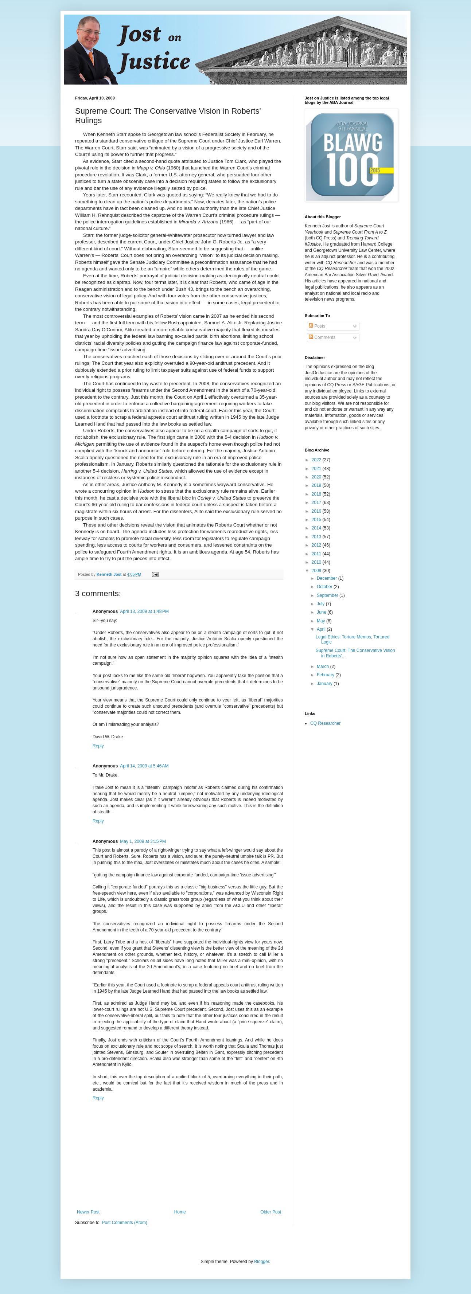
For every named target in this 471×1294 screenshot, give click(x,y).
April (322, 629)
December (327, 578)
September (328, 595)
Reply (98, 745)
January (325, 683)
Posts (317, 326)
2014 (317, 528)
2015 (317, 519)
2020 (317, 477)
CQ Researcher (325, 723)
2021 (317, 468)
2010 (317, 562)
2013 (317, 536)
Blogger (261, 1261)
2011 (317, 553)
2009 (317, 570)
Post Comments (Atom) (124, 1222)
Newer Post (88, 1212)
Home (180, 1212)
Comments (322, 337)
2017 (317, 502)
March (323, 666)
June (322, 612)
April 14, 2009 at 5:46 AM (144, 766)
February (326, 674)
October (325, 586)
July (321, 603)
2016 (317, 511)
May (321, 620)
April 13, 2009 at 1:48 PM (144, 611)
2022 (317, 459)
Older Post (270, 1212)
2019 (317, 485)
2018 (317, 494)
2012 (317, 545)
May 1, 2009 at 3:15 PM (143, 841)
